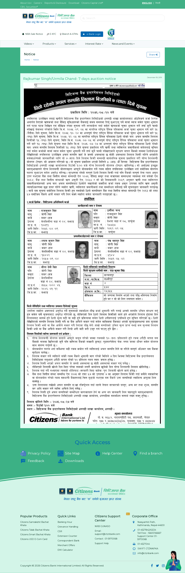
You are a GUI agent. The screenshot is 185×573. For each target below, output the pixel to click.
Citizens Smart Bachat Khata (35, 534)
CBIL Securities (28, 7)
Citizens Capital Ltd (91, 3)
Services (70, 44)
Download (74, 3)
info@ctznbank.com (148, 553)
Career (38, 3)
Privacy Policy (35, 453)
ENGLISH (147, 3)
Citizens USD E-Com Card (33, 539)
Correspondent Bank (68, 540)
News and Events (123, 44)
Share (153, 54)
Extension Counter (67, 536)
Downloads (71, 461)
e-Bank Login (92, 34)
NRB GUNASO (102, 526)
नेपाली (157, 3)
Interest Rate (94, 44)
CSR (60, 531)
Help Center (108, 453)
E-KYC (51, 34)
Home (27, 60)
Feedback (32, 461)
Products (49, 44)
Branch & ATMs (69, 34)
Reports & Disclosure (55, 3)
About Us (25, 3)
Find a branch (147, 453)
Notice (36, 60)
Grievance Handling (68, 526)
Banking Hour (65, 522)
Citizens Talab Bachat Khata (34, 530)
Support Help (102, 543)
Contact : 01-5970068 (106, 538)
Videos (29, 44)
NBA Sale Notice (32, 34)
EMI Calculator (65, 550)
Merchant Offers (66, 545)
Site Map (69, 453)
